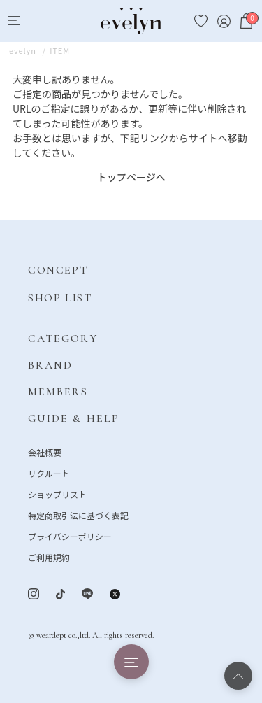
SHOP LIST (60, 298)
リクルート (49, 473)
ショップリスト (57, 494)
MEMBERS (58, 392)
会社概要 (44, 452)
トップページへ (131, 177)
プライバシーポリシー (70, 536)
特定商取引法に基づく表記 (78, 515)
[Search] (39, 21)
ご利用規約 (49, 557)
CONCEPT (57, 270)
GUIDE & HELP (73, 418)
